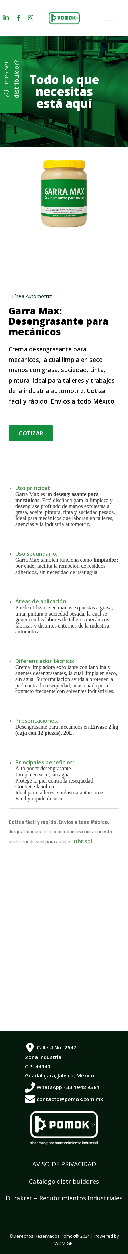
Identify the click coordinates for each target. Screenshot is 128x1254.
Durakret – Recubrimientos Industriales (64, 1198)
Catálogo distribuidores (64, 1181)
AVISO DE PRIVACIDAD (64, 1164)
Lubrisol (81, 841)
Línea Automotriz (32, 296)
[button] (31, 433)
